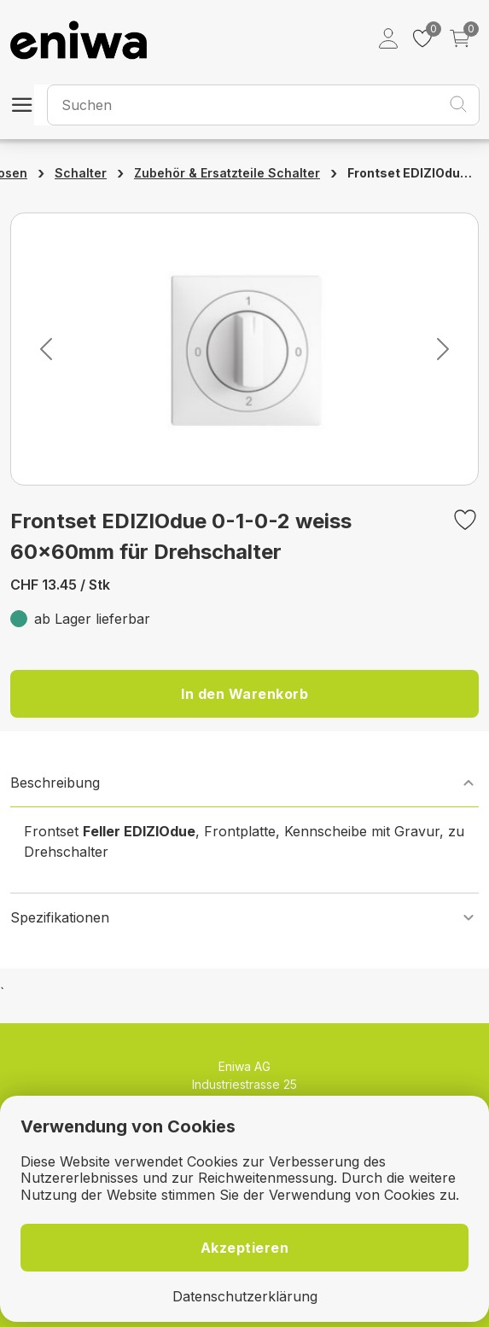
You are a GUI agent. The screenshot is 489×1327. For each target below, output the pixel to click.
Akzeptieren (245, 1247)
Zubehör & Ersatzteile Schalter (227, 173)
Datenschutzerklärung (244, 1297)
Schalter (81, 173)
